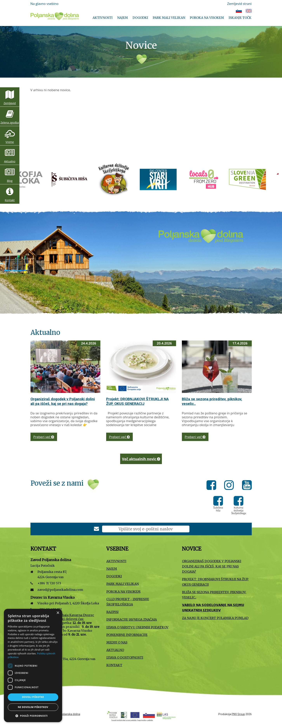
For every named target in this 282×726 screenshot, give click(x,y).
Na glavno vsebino (44, 3)
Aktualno (9, 161)
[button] (33, 715)
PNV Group (238, 714)
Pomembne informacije (127, 635)
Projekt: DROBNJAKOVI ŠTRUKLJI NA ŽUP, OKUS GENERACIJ (137, 401)
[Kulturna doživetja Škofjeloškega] (191, 179)
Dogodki (140, 18)
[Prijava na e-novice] (96, 529)
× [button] (57, 613)
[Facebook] (212, 486)
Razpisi (112, 612)
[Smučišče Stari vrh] (236, 179)
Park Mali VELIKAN (169, 18)
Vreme (10, 142)
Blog (10, 181)
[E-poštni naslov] (145, 529)
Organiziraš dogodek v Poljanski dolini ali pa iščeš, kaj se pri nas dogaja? (62, 401)
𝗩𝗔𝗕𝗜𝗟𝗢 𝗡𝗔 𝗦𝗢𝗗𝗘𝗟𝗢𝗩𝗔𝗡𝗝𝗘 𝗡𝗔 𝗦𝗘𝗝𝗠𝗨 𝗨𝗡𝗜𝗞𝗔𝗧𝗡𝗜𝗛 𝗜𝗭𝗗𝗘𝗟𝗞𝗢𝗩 (213, 607)
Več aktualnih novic (141, 459)
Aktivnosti (103, 18)
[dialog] (33, 665)
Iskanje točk (240, 18)
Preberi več (43, 437)
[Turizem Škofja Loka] (102, 179)
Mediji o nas (116, 642)
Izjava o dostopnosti (124, 657)
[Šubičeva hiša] (146, 179)
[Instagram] (230, 486)
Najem (122, 18)
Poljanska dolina (70, 714)
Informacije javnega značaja (131, 619)
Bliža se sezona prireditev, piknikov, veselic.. (214, 594)
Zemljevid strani (239, 3)
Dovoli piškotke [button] (33, 697)
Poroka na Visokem (207, 18)
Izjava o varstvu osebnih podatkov (137, 627)
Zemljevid (10, 103)
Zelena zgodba (10, 122)
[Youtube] (247, 486)
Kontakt (10, 200)
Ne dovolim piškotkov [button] (33, 707)
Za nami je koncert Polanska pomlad (215, 618)
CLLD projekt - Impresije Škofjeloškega (127, 601)
